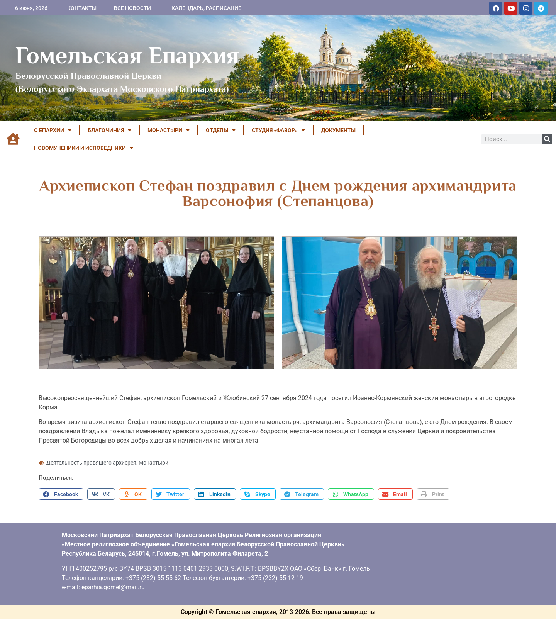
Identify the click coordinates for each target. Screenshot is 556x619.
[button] (61, 494)
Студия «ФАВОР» (278, 130)
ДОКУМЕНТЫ (338, 130)
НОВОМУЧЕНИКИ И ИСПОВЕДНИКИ (83, 147)
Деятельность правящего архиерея (91, 463)
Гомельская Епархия (127, 55)
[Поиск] (547, 139)
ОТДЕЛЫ (221, 130)
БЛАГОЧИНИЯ (109, 130)
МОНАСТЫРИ (168, 130)
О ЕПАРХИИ (52, 130)
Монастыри (153, 463)
